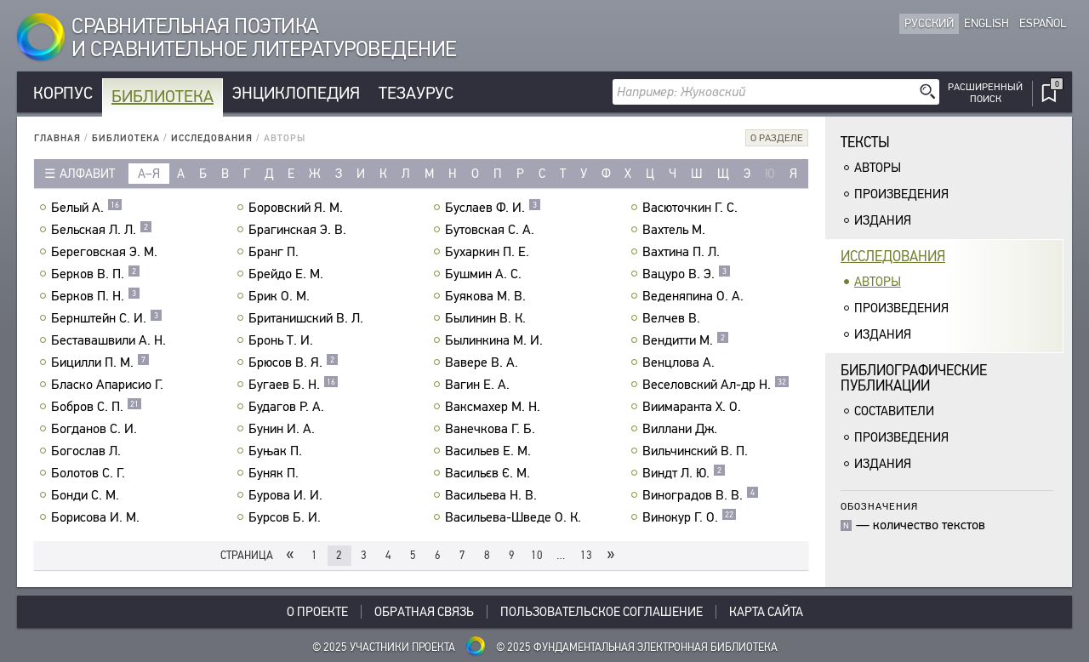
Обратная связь (424, 611)
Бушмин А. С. (485, 274)
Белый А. (87, 207)
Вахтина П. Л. (683, 252)
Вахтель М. (676, 229)
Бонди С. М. (87, 495)
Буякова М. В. (487, 296)
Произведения (901, 194)
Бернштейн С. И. (106, 318)
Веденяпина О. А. (695, 296)
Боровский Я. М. (297, 207)
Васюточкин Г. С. (692, 207)
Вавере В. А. (483, 362)
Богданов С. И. (96, 429)
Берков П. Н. (95, 296)
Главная (57, 138)
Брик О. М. (281, 296)
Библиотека (162, 96)
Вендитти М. (685, 340)
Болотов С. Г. (90, 473)
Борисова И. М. (97, 517)
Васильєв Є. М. (489, 473)
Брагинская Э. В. (299, 229)
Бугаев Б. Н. (293, 384)
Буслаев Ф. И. (493, 207)
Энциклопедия (296, 93)
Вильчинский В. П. (697, 451)
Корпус (63, 93)
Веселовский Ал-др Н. (716, 384)
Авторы (877, 167)
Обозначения (879, 505)
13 (586, 555)
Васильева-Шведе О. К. (515, 517)
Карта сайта (766, 611)
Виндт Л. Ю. (684, 473)
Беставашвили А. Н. (110, 340)
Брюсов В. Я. (293, 362)
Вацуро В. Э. (686, 274)
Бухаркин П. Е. (489, 252)
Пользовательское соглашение (601, 611)
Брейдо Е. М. (288, 274)
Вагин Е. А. (479, 384)
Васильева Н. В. (493, 495)
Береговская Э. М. (106, 252)
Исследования (212, 138)
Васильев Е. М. (490, 451)
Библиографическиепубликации (914, 378)
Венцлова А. (680, 362)
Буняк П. (275, 473)
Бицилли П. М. (100, 362)
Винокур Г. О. (689, 517)
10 (537, 555)
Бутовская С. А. (492, 229)
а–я (149, 173)
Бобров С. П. (96, 406)
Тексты (865, 142)
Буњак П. (277, 451)
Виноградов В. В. (700, 495)
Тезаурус (416, 93)
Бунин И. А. (283, 429)
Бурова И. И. (287, 495)
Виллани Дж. (681, 429)
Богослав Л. (88, 451)
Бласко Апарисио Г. (109, 384)
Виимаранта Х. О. (693, 406)
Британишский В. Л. (308, 318)
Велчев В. (673, 318)
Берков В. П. (95, 274)
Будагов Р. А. (288, 406)
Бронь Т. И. (282, 340)
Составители (894, 411)
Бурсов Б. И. (286, 517)
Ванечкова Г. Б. (492, 429)
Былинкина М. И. (496, 340)
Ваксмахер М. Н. (494, 406)
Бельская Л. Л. (101, 229)
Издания (882, 220)
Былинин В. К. (487, 318)
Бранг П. (275, 252)
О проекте (317, 611)
